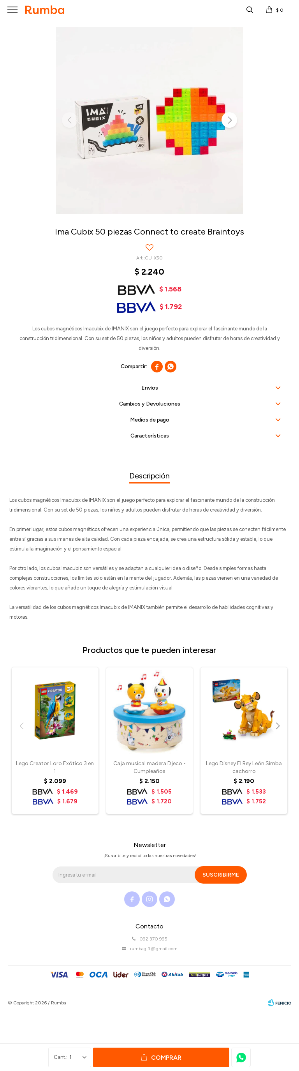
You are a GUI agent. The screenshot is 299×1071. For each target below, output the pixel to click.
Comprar (166, 1057)
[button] (229, 120)
